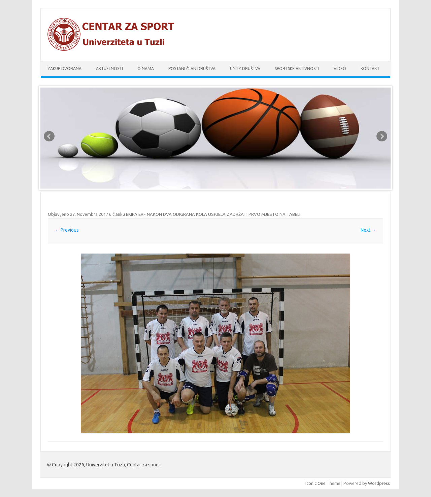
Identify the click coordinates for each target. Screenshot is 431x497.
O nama (145, 68)
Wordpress (379, 483)
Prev (49, 136)
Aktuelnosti (109, 68)
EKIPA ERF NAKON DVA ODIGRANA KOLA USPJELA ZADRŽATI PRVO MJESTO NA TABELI (213, 214)
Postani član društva (192, 68)
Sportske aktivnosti (297, 68)
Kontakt (370, 68)
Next (381, 136)
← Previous (67, 230)
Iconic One (315, 483)
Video (340, 68)
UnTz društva (245, 68)
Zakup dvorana (64, 68)
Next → (368, 230)
